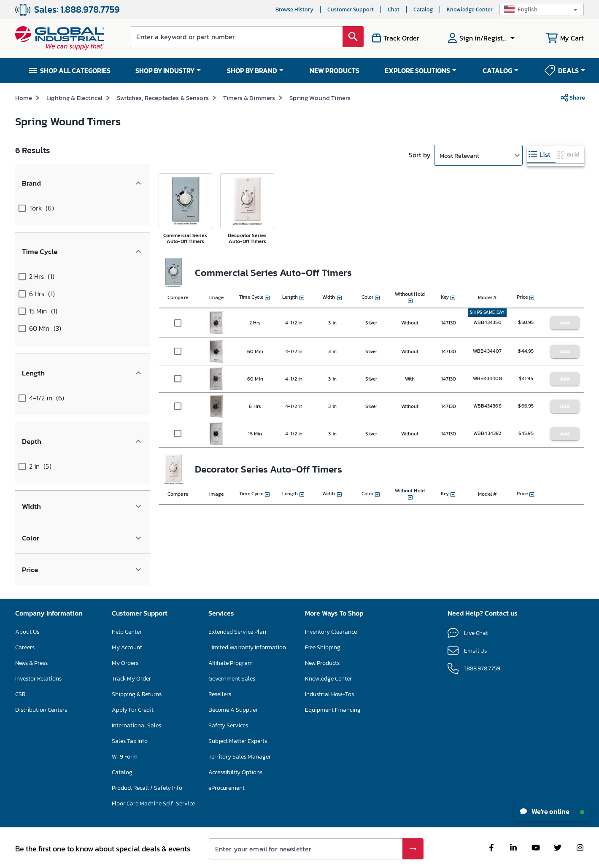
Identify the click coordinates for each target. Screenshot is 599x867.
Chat (393, 9)
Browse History (294, 9)
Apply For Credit (133, 672)
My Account (127, 609)
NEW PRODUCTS (334, 70)
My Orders (125, 625)
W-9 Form (125, 719)
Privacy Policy (323, 857)
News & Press (31, 625)
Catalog (423, 9)
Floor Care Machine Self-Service (153, 766)
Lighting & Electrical (74, 113)
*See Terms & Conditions (420, 90)
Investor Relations (38, 641)
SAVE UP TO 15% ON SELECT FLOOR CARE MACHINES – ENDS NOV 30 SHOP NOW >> (273, 90)
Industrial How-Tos (329, 656)
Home (23, 113)
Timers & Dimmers (249, 113)
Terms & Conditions (282, 857)
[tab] (541, 170)
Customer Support (350, 9)
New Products (322, 625)
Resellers (219, 656)
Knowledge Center (470, 9)
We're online (552, 811)
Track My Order (131, 641)
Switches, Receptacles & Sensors (163, 113)
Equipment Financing (333, 672)
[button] (541, 9)
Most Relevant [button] (460, 171)
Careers (25, 609)
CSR (20, 656)
